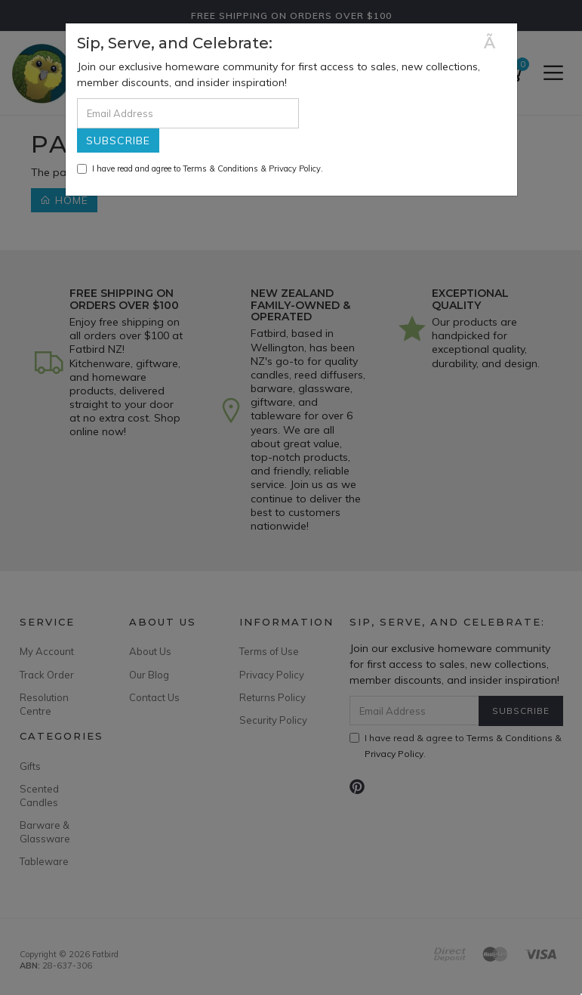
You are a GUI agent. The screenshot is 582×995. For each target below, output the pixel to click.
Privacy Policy (295, 168)
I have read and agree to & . (200, 168)
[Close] (495, 43)
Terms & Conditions (220, 168)
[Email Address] (188, 113)
